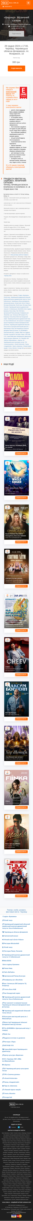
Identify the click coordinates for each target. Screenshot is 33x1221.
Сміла (13, 1185)
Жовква (21, 1150)
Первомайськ (11, 1178)
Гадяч (18, 1144)
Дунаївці (23, 1148)
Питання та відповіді (16, 1119)
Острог (5, 1178)
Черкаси (20, 1195)
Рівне (13, 1181)
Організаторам (16, 1121)
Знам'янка (9, 1154)
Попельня (9, 1181)
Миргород (22, 1170)
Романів (20, 1183)
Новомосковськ (27, 1174)
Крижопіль (25, 1164)
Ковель (9, 1160)
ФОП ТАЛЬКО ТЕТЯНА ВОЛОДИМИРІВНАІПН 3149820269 (16, 1213)
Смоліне (18, 1185)
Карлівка (25, 1158)
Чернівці (24, 1195)
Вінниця (19, 1140)
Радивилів (28, 1181)
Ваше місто (7, 6)
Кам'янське (26, 1156)
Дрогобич (14, 1148)
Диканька (27, 1146)
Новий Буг (13, 1174)
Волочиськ (14, 1144)
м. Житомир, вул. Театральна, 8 (12, 1207)
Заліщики (5, 1152)
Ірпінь (19, 1133)
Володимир (27, 1142)
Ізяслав (16, 1133)
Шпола (27, 1197)
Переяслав (5, 1179)
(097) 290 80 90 (11, 1205)
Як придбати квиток (13, 1117)
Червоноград (14, 1195)
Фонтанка (27, 1191)
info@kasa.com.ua (20, 1205)
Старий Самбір (5, 1187)
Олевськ (22, 1176)
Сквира (28, 1183)
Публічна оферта (26, 1119)
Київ (29, 1158)
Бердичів (17, 1136)
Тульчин (5, 1191)
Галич (27, 1144)
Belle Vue (22, 332)
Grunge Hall (21, 348)
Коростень (5, 1162)
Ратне (10, 1183)
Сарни (24, 1183)
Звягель (28, 1152)
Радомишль (5, 1183)
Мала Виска (17, 1168)
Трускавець (27, 1189)
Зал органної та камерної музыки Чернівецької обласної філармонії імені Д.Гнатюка (17, 322)
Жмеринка (16, 1150)
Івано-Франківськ (5, 1133)
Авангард (24, 1133)
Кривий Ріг (19, 1164)
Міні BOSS (21, 309)
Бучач (15, 1140)
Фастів (22, 1191)
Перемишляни (18, 1178)
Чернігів (29, 1195)
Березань (27, 1136)
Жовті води (26, 1150)
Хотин (27, 1193)
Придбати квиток (21, 409)
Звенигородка (22, 1152)
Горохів (17, 1146)
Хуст (9, 1195)
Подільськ (22, 1179)
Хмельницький (16, 1193)
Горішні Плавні (6, 1146)
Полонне (27, 1179)
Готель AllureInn (12, 348)
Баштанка (11, 1136)
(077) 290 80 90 (24, 1207)
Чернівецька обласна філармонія (20, 301)
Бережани (21, 1136)
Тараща (23, 1187)
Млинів (3, 1172)
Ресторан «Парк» (20, 334)
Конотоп (27, 1160)
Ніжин (29, 1172)
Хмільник (10, 1193)
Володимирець (7, 1144)
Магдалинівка (6, 1168)
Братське (29, 1138)
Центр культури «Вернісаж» (11, 338)
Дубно (19, 1148)
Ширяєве (23, 1197)
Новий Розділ (20, 1174)
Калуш (5, 1156)
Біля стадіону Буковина (10, 964)
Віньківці (24, 1140)
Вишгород (15, 1142)
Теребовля (4, 1189)
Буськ (8, 1140)
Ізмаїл (11, 1133)
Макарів (12, 1168)
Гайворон (23, 1144)
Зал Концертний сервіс (11, 993)
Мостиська (19, 1172)
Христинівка (4, 1195)
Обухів (10, 1176)
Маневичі (27, 1168)
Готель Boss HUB (14, 316)
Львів (28, 1166)
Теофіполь (28, 1187)
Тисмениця (15, 1189)
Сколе (5, 1185)
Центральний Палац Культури (12, 313)
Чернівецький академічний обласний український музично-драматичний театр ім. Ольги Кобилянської (17, 299)
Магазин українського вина (22, 1199)
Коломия (23, 1160)
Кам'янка (21, 1156)
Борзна (13, 1138)
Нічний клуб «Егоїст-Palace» (22, 303)
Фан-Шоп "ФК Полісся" (16, 1211)
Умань (18, 1191)
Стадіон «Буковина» (23, 295)
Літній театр (7, 297)
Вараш (28, 1140)
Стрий (11, 1187)
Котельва (22, 1162)
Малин (22, 1168)
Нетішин (8, 1174)
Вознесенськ (21, 1142)
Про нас (6, 1117)
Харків (5, 1193)
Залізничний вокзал (9, 303)
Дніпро (4, 1148)
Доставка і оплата (7, 1119)
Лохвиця (17, 1166)
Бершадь (4, 1138)
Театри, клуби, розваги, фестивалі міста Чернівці (16, 911)
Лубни (21, 1166)
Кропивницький (6, 1166)
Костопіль (17, 1162)
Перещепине (25, 1178)
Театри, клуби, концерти (25, 1209)
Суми (15, 1187)
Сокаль (22, 1185)
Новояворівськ (5, 1176)
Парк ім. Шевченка (17, 346)
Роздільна (15, 1183)
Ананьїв (29, 1133)
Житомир (11, 1150)
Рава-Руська (18, 1181)
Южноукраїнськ (7, 1199)
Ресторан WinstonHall (9, 305)
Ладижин (12, 1166)
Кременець (7, 1164)
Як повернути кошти (23, 1117)
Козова (13, 1160)
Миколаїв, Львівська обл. (13, 1170)
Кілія (18, 1154)
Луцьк (25, 1166)
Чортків (12, 1197)
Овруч (14, 1176)
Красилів (27, 1162)
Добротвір (9, 1148)
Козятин (18, 1160)
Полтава (4, 1181)
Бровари (5, 1140)
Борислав (18, 1138)
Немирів (4, 1174)
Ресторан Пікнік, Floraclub (12, 951)
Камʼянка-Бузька (6, 1158)
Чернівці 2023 (7, 275)
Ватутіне (10, 1142)
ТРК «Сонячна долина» (11, 1074)
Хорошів (23, 1193)
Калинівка (27, 1154)
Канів (21, 1158)
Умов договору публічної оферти (19, 254)
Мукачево (25, 1172)
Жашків (27, 1148)
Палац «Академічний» (10, 1082)
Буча (12, 1140)
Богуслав (9, 1138)
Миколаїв (5, 1170)
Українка (14, 1191)
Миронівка (27, 1170)
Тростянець (21, 1189)
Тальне (18, 1187)
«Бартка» (19, 340)
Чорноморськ (7, 1197)
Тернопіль (10, 1189)
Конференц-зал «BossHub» (12, 980)
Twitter (20, 1127)
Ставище (27, 1185)
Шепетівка (17, 1197)
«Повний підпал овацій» (11, 1089)
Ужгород (10, 1191)
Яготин (13, 1199)
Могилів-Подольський (11, 1172)
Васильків (5, 1142)
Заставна (16, 1152)
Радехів (23, 1181)
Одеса (18, 1176)
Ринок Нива (12, 311)
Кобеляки (5, 1160)
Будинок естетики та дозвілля (13, 1038)
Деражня (22, 1146)
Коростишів (11, 1162)
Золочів (14, 1154)
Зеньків (4, 1154)
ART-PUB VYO (8, 1045)
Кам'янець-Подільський (13, 1156)
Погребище (16, 1179)
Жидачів (6, 1150)
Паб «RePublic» (20, 311)
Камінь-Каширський (15, 1158)
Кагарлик (22, 1154)
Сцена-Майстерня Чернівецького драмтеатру (19, 336)
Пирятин (11, 1179)
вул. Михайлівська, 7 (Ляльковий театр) (10, 1209)
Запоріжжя (10, 1152)
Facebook (12, 1127)
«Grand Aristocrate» (19, 344)
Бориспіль (23, 1138)
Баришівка (5, 1136)
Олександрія (28, 1176)
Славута (9, 1185)
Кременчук (13, 1164)
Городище (13, 1146)
